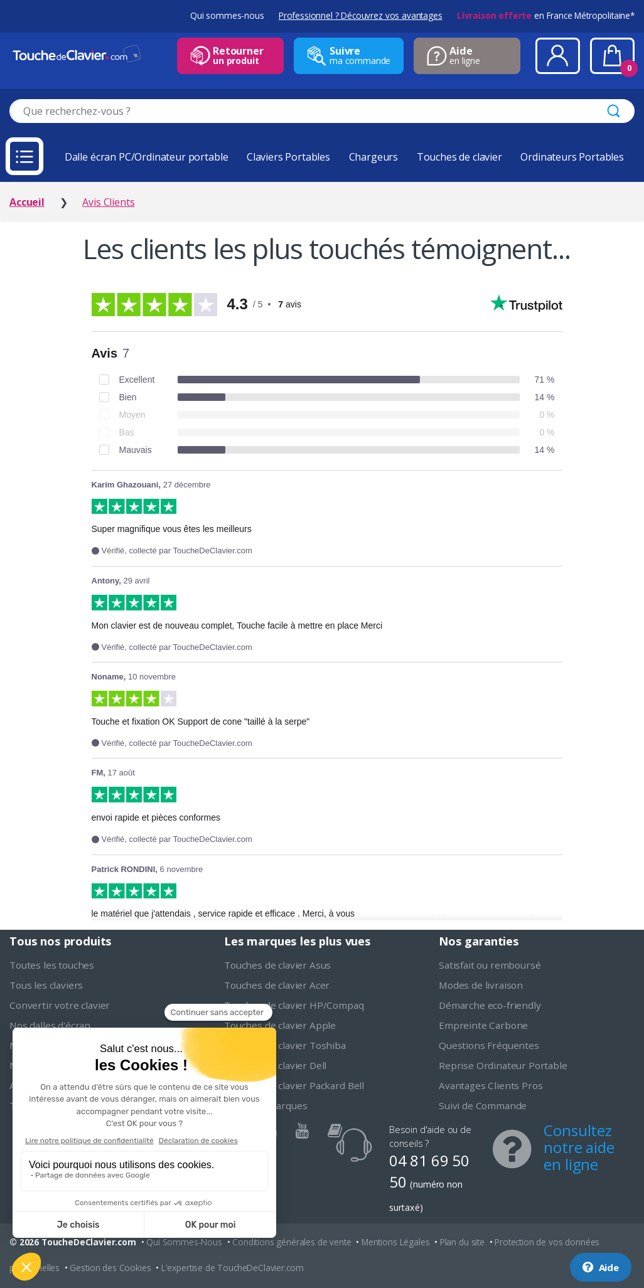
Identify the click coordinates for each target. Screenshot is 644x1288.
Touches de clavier (459, 157)
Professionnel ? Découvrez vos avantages (361, 15)
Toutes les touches (51, 965)
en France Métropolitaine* (546, 15)
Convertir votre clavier (59, 1005)
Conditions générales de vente (291, 1242)
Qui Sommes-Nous (184, 1242)
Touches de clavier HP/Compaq (294, 1005)
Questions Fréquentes (489, 1045)
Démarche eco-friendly (490, 1005)
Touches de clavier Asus (277, 965)
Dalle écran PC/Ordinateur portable (146, 157)
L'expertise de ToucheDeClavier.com (232, 1268)
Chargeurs (374, 157)
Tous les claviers (46, 985)
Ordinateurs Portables (572, 157)
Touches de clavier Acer (277, 985)
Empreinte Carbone (483, 1025)
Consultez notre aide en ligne (579, 1147)
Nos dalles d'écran (49, 1025)
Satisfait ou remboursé (489, 965)
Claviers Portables (288, 157)
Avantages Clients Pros (490, 1085)
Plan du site (462, 1242)
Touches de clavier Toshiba (285, 1045)
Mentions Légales (395, 1242)
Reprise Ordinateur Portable (503, 1065)
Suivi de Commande (483, 1105)
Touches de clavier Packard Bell (294, 1085)
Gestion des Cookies (110, 1268)
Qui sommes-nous (227, 15)
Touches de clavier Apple (280, 1025)
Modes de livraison (481, 985)
